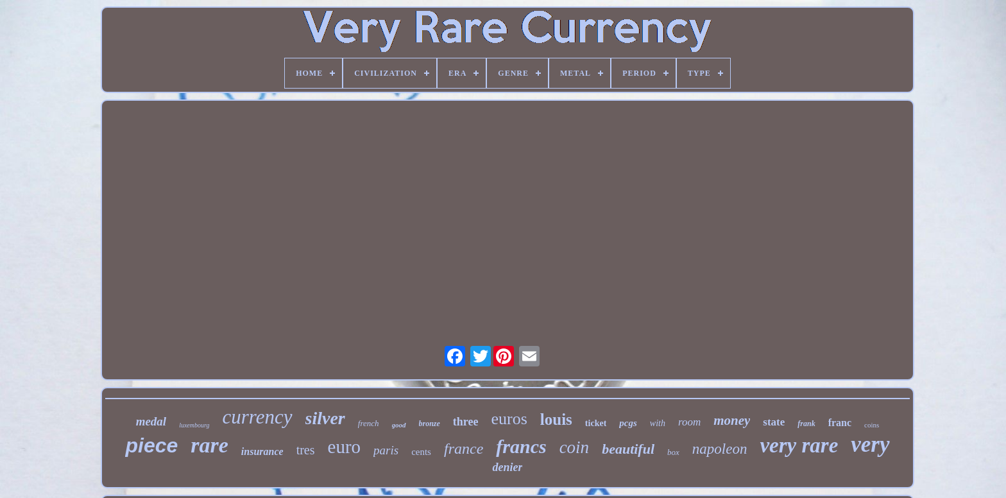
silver (325, 418)
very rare (799, 445)
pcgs (628, 423)
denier (507, 467)
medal (151, 421)
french (368, 423)
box (673, 452)
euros (509, 418)
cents (421, 452)
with (657, 423)
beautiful (628, 449)
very (870, 444)
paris (385, 450)
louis (556, 419)
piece (151, 445)
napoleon (719, 449)
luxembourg (194, 425)
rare (209, 445)
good (399, 425)
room (689, 422)
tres (305, 450)
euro (344, 446)
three (466, 421)
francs (521, 446)
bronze (429, 423)
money (731, 420)
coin (574, 447)
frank (806, 423)
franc (839, 422)
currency (258, 417)
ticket (595, 423)
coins (871, 425)
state (774, 422)
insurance (262, 451)
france (463, 448)
